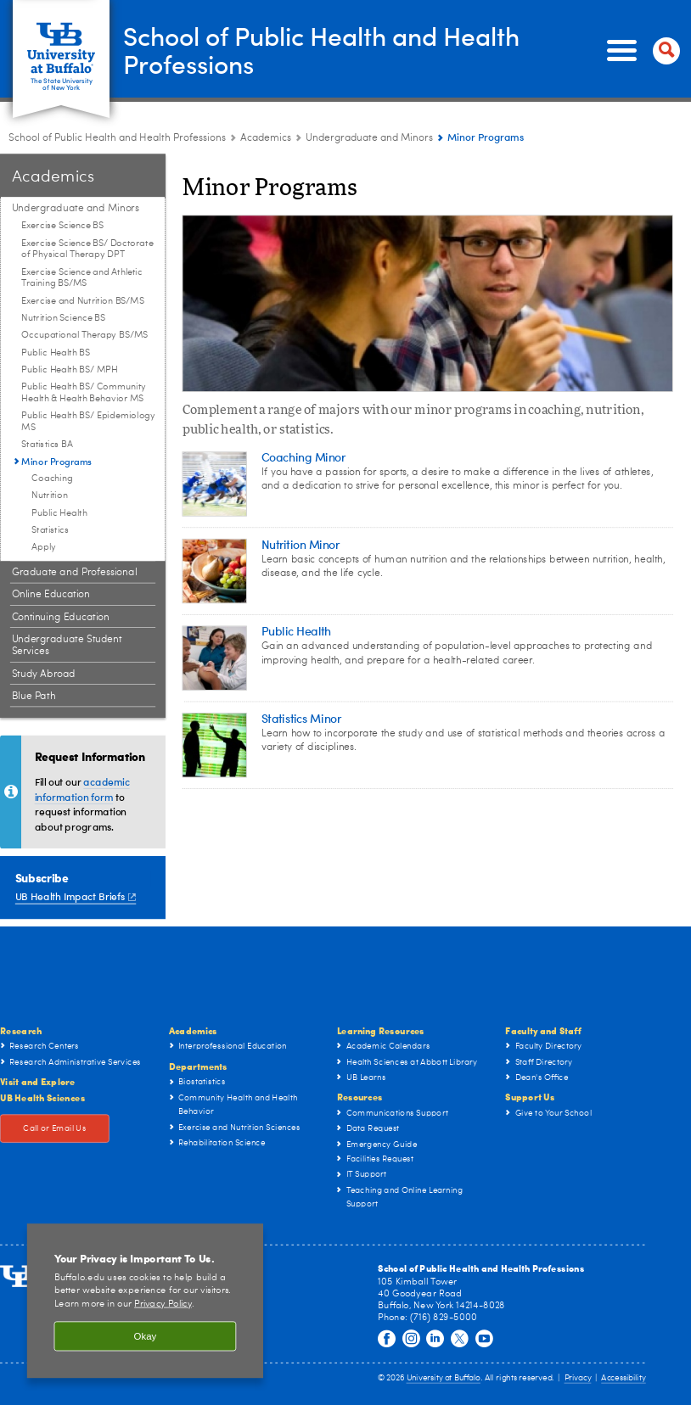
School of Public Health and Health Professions (323, 50)
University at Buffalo (443, 1378)
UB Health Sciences (42, 1097)
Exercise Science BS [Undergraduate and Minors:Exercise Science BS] (62, 226)
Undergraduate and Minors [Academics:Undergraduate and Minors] (369, 138)
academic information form (82, 789)
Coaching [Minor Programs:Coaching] (51, 479)
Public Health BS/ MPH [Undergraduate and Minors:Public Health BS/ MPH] (69, 370)
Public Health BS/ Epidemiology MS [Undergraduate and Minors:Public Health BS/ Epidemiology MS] (88, 422)
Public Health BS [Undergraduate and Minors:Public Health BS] (55, 352)
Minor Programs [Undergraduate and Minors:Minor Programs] (56, 461)
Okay (145, 1336)
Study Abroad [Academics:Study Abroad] (44, 674)
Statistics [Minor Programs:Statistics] (50, 530)
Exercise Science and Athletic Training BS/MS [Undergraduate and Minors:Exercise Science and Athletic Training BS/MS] (81, 277)
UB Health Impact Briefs (75, 896)
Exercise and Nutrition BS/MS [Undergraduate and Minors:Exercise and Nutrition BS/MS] (82, 300)
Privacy (578, 1378)
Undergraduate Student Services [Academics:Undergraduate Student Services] (67, 646)
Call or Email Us (54, 1128)
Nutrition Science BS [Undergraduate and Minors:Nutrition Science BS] (62, 318)
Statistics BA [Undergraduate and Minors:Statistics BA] (46, 445)
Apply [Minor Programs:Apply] (43, 547)
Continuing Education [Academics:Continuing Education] (61, 617)
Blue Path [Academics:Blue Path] (34, 696)
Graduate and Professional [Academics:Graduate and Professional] (75, 573)
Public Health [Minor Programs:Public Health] (59, 513)
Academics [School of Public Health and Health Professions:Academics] (265, 138)
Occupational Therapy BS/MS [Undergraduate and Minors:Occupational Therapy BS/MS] (84, 335)
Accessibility (623, 1378)
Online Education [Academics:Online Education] (51, 595)
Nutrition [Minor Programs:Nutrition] (49, 496)
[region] (145, 1300)
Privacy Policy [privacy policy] (163, 1304)
